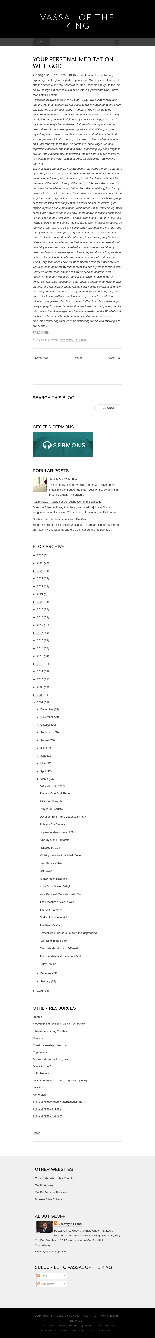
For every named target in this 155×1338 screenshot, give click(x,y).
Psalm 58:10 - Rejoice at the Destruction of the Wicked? (67, 501)
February (46, 973)
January (45, 981)
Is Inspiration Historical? (54, 878)
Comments (45, 1284)
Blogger (77, 1320)
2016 (40, 632)
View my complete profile (50, 1251)
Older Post (114, 357)
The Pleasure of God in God (57, 902)
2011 (40, 671)
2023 (40, 578)
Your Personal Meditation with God (73, 62)
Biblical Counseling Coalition (50, 1031)
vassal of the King (77, 21)
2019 (40, 609)
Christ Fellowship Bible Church (51, 1045)
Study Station (48, 964)
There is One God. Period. (56, 793)
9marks (37, 1017)
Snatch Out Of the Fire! (63, 479)
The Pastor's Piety (51, 925)
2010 (40, 679)
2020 (40, 601)
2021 (40, 594)
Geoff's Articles (44, 1185)
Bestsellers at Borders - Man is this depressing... (69, 933)
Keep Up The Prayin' (52, 785)
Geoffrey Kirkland (73, 340)
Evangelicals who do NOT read (59, 948)
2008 (40, 694)
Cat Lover (46, 871)
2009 (40, 687)
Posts (42, 1275)
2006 (40, 990)
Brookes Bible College (48, 1199)
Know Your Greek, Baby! (55, 886)
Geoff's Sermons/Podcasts (51, 1192)
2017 (40, 625)
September (47, 732)
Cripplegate (40, 1052)
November (46, 717)
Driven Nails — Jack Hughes (50, 1059)
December (46, 709)
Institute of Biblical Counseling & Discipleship (60, 1080)
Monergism (39, 1094)
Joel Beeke (39, 1087)
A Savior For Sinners (52, 824)
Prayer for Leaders (51, 809)
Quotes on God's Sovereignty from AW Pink (59, 519)
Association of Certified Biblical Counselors (59, 1024)
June (43, 755)
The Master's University (47, 1115)
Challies (38, 1038)
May (43, 763)
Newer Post (41, 357)
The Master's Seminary (47, 1108)
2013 (40, 656)
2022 (40, 586)
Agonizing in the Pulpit (53, 940)
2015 (40, 640)
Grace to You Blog (44, 1066)
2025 (40, 563)
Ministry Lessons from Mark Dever (61, 855)
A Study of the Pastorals (54, 840)
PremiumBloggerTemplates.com (87, 1330)
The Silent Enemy (51, 909)
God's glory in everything (55, 917)
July (42, 748)
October (45, 724)
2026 (40, 555)
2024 (40, 570)
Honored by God (50, 847)
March (44, 779)
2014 (40, 648)
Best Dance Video (51, 863)
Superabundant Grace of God (58, 832)
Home (78, 357)
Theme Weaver (69, 1325)
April (43, 771)
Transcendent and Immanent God (60, 956)
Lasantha (49, 1330)
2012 (40, 663)
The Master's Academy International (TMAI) (59, 1101)
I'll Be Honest (41, 1073)
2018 (40, 617)
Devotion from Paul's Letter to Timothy (63, 816)
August (44, 740)
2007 (40, 702)
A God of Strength (51, 801)
